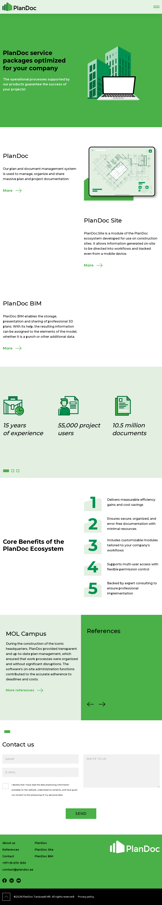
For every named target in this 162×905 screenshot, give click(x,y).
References (10, 849)
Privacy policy (86, 896)
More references (20, 690)
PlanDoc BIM (44, 856)
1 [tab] (5, 731)
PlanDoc (41, 843)
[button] (6, 470)
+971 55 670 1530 (14, 863)
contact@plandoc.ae (17, 869)
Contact (8, 856)
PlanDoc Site (44, 849)
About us (8, 843)
